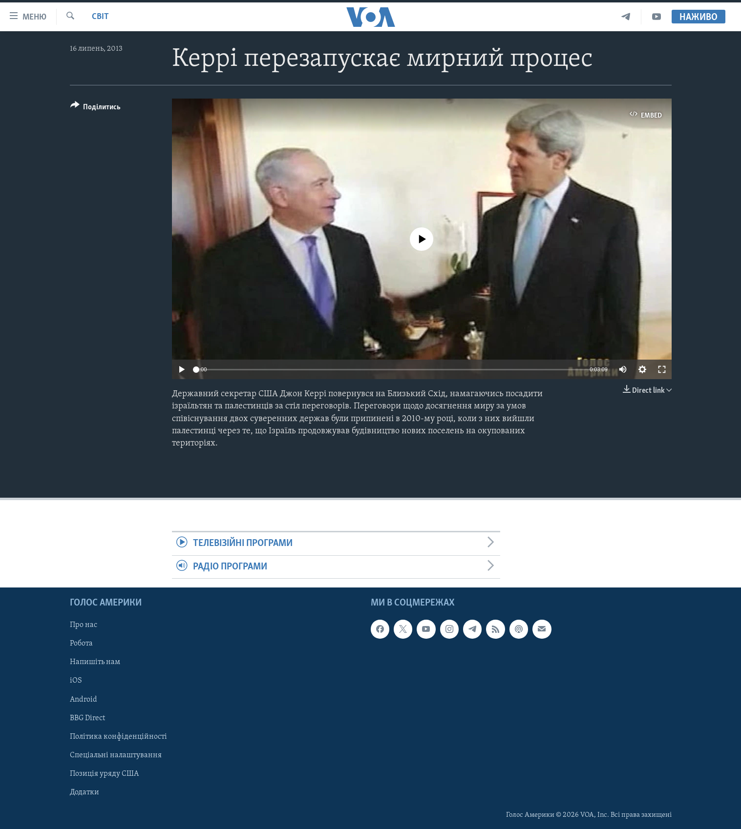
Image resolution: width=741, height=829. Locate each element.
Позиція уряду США (104, 774)
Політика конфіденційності (118, 737)
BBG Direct (87, 718)
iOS (76, 681)
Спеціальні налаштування (116, 755)
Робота (81, 643)
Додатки (84, 792)
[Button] (95, 109)
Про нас (83, 625)
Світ (100, 16)
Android (83, 699)
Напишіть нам (95, 662)
